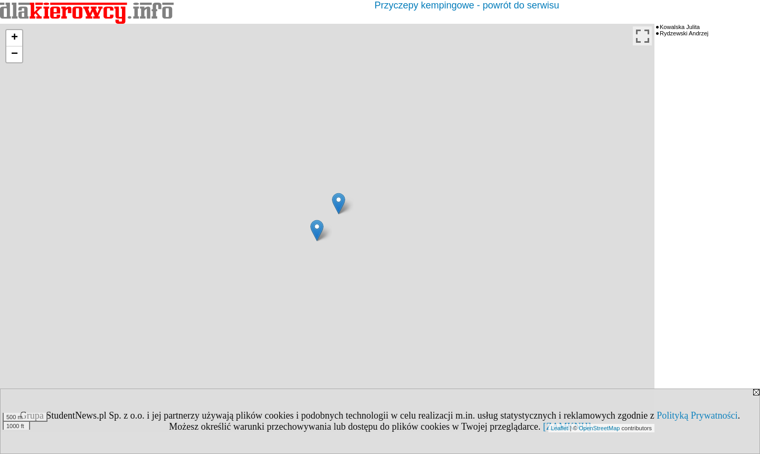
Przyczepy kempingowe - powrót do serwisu (466, 5)
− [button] (14, 54)
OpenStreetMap (599, 428)
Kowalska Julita (680, 27)
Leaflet (559, 428)
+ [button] (14, 38)
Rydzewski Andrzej (684, 33)
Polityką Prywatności (697, 415)
